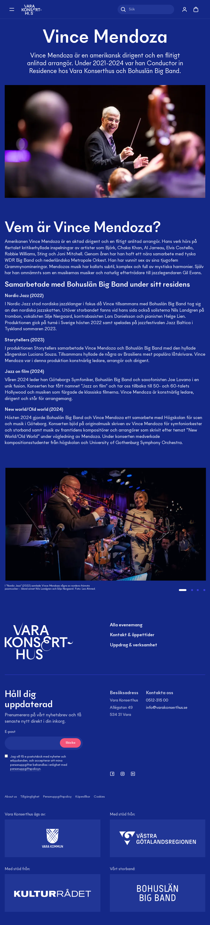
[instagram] (122, 773)
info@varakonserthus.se (166, 708)
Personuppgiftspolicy (57, 797)
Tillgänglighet (30, 797)
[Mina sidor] (184, 9)
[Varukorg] (196, 9)
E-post (10, 732)
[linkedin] (133, 773)
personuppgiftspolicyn (25, 769)
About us (11, 797)
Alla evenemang (126, 625)
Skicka (70, 743)
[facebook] (112, 773)
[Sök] (146, 9)
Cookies (99, 797)
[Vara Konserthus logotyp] (32, 9)
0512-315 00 (157, 700)
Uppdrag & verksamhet (133, 645)
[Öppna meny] (11, 9)
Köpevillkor (82, 797)
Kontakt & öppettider (132, 635)
